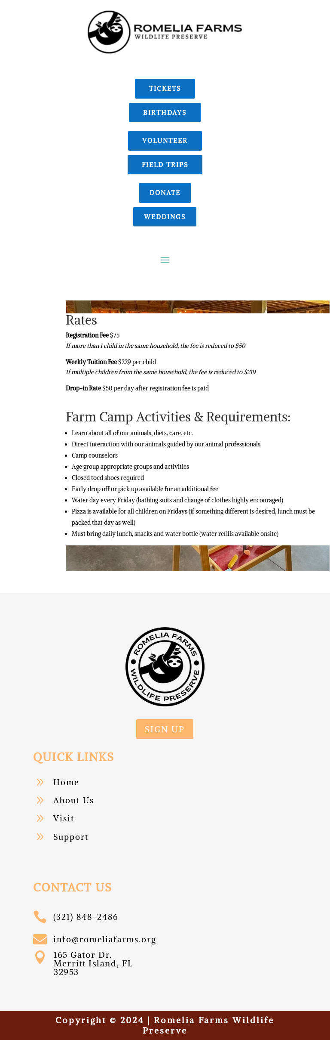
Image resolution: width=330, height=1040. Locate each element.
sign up (165, 729)
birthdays (164, 112)
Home (66, 782)
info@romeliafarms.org (104, 939)
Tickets (165, 88)
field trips (165, 165)
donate (165, 193)
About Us (73, 800)
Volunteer (165, 140)
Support (71, 837)
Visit (63, 818)
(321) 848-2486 (85, 917)
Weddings (165, 217)
